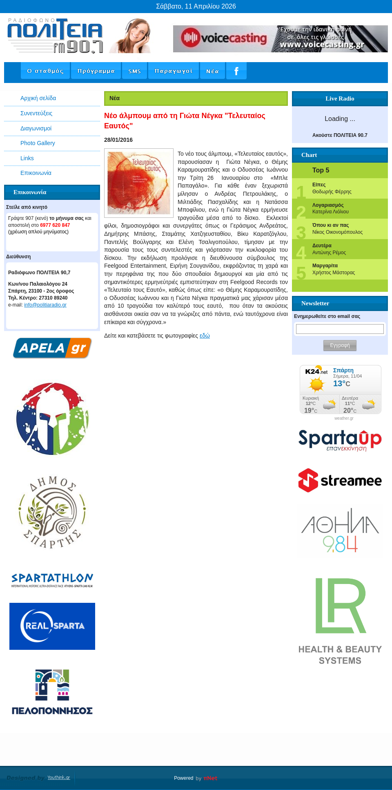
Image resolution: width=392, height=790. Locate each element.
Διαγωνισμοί (35, 128)
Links (27, 158)
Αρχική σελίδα (38, 98)
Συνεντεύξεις (36, 113)
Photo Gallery (37, 143)
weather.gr (344, 418)
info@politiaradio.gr (45, 305)
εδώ (205, 335)
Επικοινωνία (35, 173)
